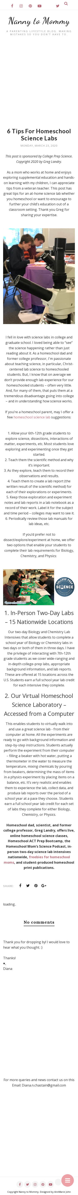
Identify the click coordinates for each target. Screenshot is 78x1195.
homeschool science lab (32, 417)
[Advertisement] (39, 77)
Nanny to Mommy (39, 20)
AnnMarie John (62, 1191)
